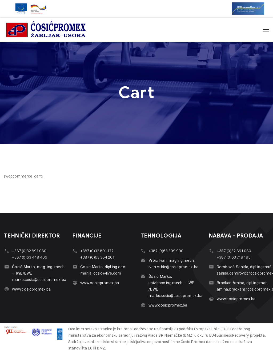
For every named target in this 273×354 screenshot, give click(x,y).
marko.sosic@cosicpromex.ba (175, 295)
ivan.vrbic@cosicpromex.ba (173, 266)
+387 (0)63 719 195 (234, 257)
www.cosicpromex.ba (31, 289)
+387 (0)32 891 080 (29, 250)
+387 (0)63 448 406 (29, 257)
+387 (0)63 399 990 (165, 250)
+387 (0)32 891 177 (97, 250)
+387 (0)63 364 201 (97, 257)
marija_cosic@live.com (100, 273)
